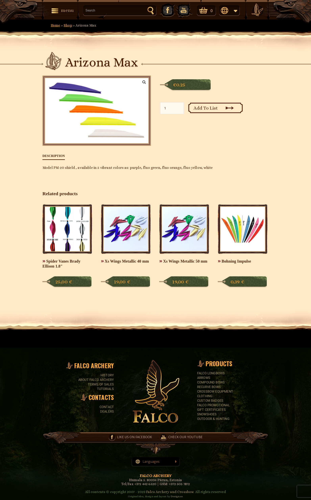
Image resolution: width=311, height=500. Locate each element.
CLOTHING (204, 396)
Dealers (107, 411)
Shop (68, 25)
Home (55, 25)
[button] (144, 82)
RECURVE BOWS (209, 387)
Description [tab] (53, 156)
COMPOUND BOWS (211, 382)
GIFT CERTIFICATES (211, 410)
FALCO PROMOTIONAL (213, 405)
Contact (107, 407)
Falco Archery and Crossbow (169, 492)
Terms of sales (101, 384)
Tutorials (105, 389)
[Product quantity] (172, 108)
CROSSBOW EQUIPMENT (215, 391)
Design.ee (177, 496)
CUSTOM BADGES (210, 400)
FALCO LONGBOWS (211, 373)
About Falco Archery (96, 380)
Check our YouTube (183, 10)
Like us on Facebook (167, 10)
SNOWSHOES (207, 414)
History (107, 375)
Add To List (206, 108)
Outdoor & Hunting (213, 419)
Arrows (203, 378)
